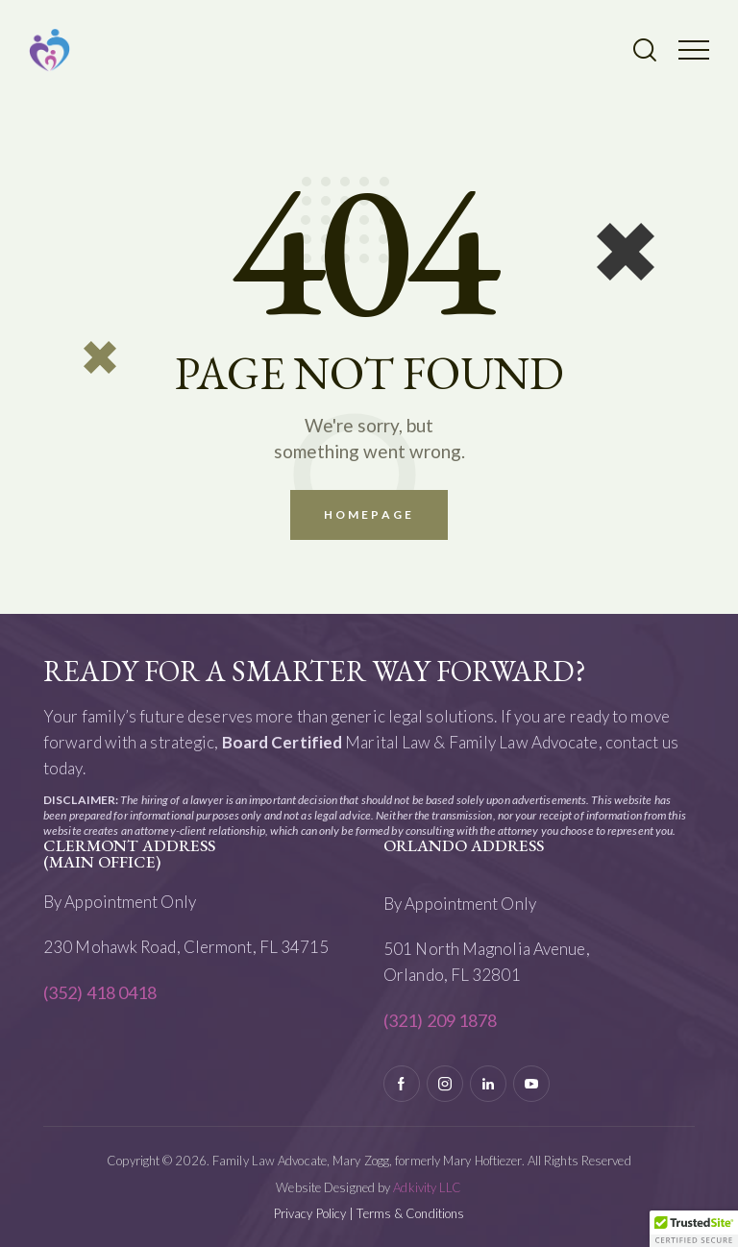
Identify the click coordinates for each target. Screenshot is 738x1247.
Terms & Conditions (410, 1213)
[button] (693, 48)
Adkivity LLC (427, 1187)
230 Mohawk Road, (113, 947)
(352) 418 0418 (100, 992)
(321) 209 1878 (440, 1020)
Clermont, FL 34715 (258, 947)
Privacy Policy (310, 1213)
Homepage (369, 514)
